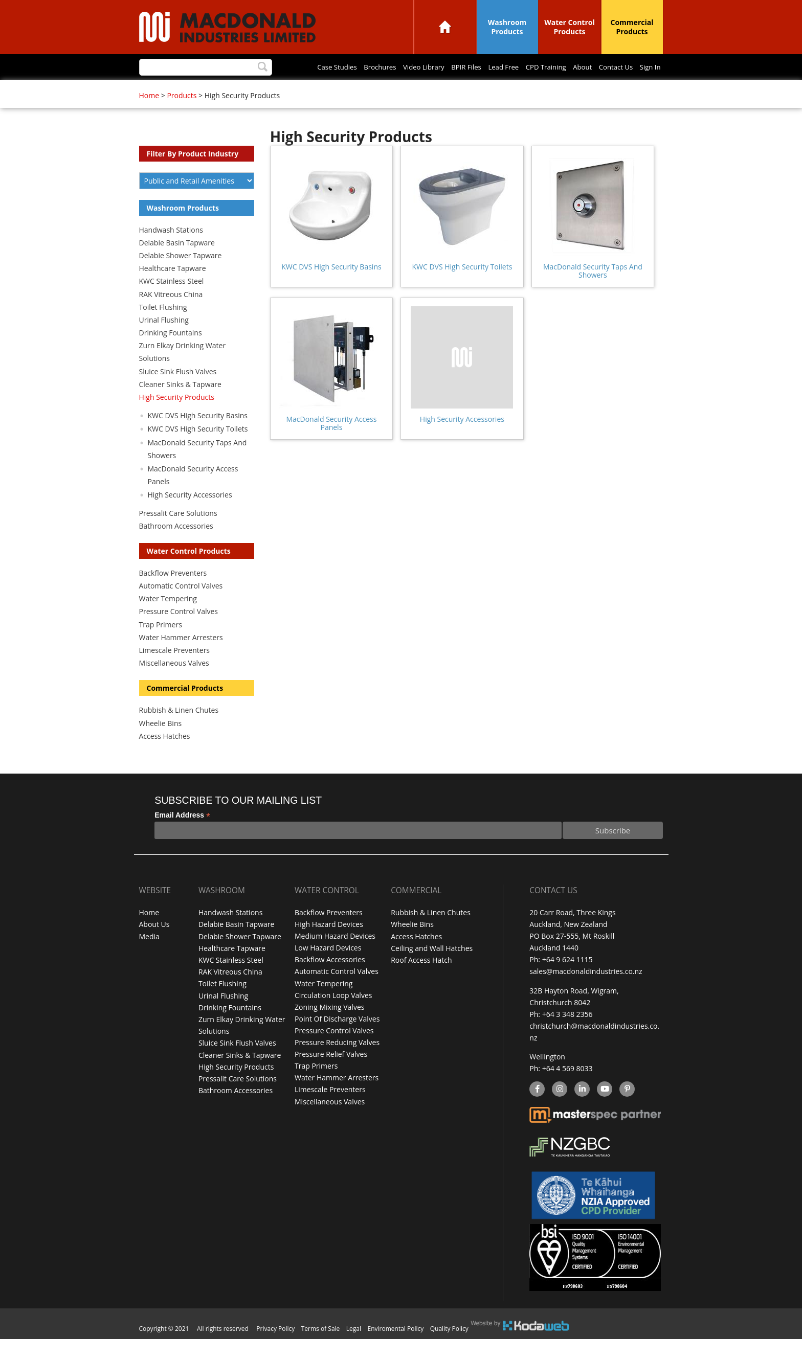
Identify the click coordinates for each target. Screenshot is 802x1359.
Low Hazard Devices (328, 968)
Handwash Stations (171, 251)
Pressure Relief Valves (331, 1074)
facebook (536, 1110)
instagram (559, 1110)
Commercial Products (632, 26)
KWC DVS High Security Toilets (462, 287)
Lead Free (355, 90)
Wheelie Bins (160, 744)
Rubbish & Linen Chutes (179, 731)
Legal (353, 1348)
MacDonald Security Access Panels (331, 444)
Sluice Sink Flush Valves (178, 392)
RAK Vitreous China (171, 315)
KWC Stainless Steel (171, 302)
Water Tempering (168, 619)
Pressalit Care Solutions (178, 534)
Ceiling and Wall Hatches (432, 968)
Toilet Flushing (163, 328)
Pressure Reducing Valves (337, 1063)
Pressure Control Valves (178, 632)
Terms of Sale (320, 1348)
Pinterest (626, 1110)
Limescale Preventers (174, 671)
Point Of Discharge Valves (337, 1039)
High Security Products (177, 418)
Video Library (266, 90)
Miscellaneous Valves (174, 684)
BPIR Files (313, 90)
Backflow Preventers (173, 594)
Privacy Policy (275, 1348)
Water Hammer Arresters (181, 658)
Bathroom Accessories (176, 547)
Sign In (517, 90)
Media (149, 957)
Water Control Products (569, 26)
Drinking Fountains (170, 353)
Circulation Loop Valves (333, 1016)
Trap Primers (160, 645)
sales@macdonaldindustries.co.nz (585, 992)
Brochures (218, 90)
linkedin (581, 1110)
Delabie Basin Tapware (177, 263)
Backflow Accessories (330, 980)
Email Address (182, 836)
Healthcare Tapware (172, 289)
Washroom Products (507, 26)
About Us (154, 945)
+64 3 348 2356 (567, 1034)
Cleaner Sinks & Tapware (180, 405)
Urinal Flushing (164, 341)
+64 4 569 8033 (567, 1089)
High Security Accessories (462, 440)
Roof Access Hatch (421, 980)
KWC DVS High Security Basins (331, 287)
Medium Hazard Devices (335, 957)
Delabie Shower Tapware (180, 276)
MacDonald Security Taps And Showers (592, 292)
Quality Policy (449, 1348)
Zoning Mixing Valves (329, 1027)
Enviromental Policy (396, 1348)
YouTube (603, 1110)
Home (445, 27)
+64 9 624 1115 (567, 980)
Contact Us (479, 90)
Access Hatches (164, 757)
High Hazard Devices (329, 945)
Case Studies (171, 90)
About (442, 90)
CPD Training (401, 90)
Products (181, 116)
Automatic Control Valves (181, 606)
